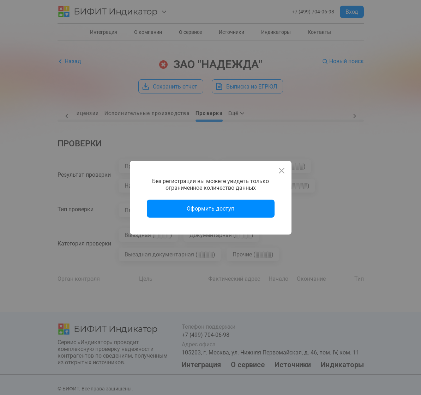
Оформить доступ (210, 208)
